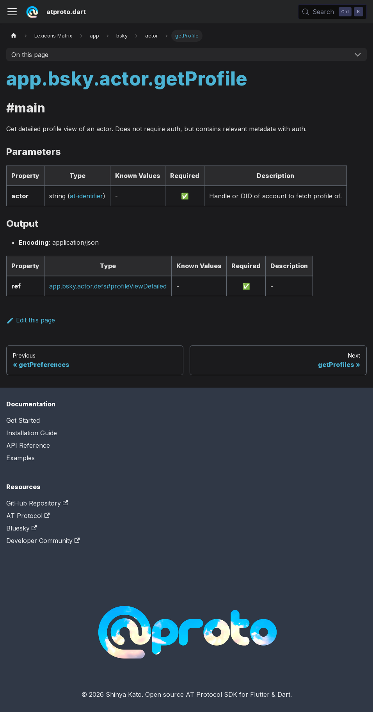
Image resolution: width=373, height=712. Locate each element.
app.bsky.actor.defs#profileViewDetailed (108, 286)
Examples (20, 458)
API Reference (28, 445)
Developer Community (43, 541)
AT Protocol (28, 516)
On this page (29, 55)
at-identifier (86, 196)
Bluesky (21, 528)
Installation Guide (31, 433)
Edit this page (30, 320)
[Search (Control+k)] (332, 11)
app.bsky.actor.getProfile (126, 78)
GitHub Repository (37, 503)
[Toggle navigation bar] (12, 12)
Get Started (23, 420)
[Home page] (13, 36)
